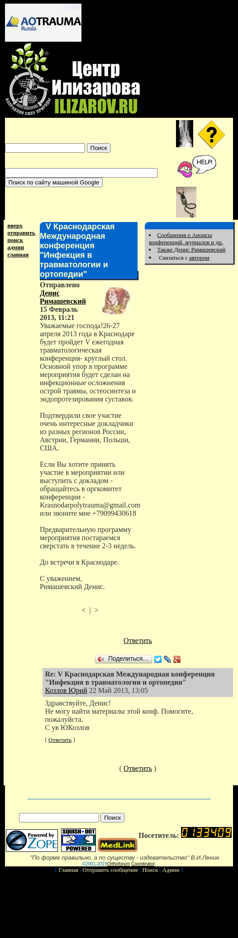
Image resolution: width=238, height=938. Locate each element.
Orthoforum (118, 863)
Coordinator (143, 863)
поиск (15, 240)
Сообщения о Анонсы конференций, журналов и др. (186, 239)
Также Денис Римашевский (191, 249)
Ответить (138, 640)
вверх (15, 225)
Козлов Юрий (66, 690)
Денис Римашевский (63, 297)
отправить (21, 232)
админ (15, 247)
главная (18, 254)
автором (199, 257)
